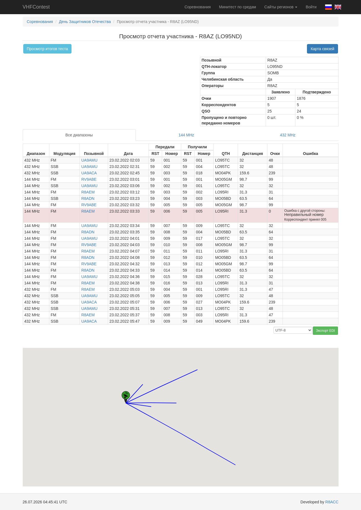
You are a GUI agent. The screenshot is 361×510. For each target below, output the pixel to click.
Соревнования (198, 7)
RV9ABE (88, 179)
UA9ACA (89, 173)
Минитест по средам (237, 7)
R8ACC (331, 502)
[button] (176, 398)
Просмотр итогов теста (47, 49)
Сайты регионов (280, 7)
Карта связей (322, 49)
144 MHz (186, 135)
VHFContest (36, 7)
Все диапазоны (79, 135)
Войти (311, 7)
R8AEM (87, 192)
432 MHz (287, 135)
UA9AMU (89, 160)
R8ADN (87, 198)
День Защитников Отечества (85, 21)
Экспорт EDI (325, 331)
